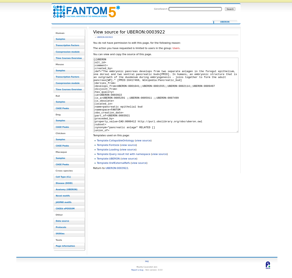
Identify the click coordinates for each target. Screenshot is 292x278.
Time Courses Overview (69, 58)
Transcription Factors (67, 45)
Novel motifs (63, 196)
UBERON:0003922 (105, 37)
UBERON (224, 22)
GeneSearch (161, 8)
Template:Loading (108, 164)
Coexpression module (68, 52)
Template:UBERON (108, 173)
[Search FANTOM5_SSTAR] (195, 9)
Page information (65, 246)
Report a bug (137, 270)
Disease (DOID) (64, 183)
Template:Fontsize (108, 159)
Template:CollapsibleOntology (115, 155)
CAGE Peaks (62, 108)
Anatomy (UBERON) (66, 189)
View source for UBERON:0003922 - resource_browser (84, 9)
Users (176, 48)
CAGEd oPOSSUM (65, 209)
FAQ (147, 261)
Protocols (61, 227)
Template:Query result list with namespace (123, 168)
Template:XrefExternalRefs (113, 177)
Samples (60, 39)
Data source (62, 221)
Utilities (60, 234)
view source (143, 155)
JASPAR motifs (64, 202)
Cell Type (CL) (63, 177)
